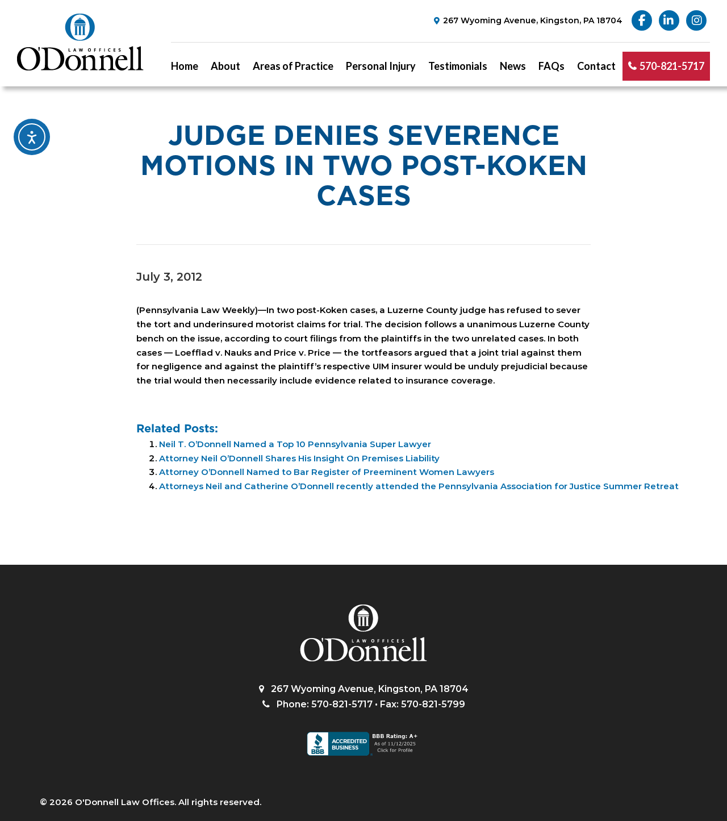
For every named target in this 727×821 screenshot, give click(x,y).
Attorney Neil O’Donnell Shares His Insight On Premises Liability (299, 458)
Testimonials (457, 66)
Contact (596, 66)
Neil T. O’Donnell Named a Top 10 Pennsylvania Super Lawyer (295, 444)
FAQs (551, 66)
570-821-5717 (672, 66)
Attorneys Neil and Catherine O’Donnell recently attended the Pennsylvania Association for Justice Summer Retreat (419, 486)
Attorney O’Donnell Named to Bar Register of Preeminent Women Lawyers (326, 471)
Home (184, 66)
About (225, 66)
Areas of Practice (293, 66)
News (513, 66)
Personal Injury (381, 66)
